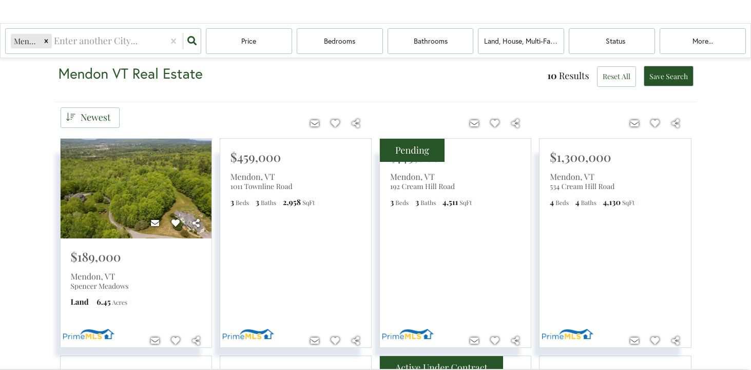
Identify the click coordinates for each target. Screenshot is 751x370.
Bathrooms (431, 41)
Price (248, 41)
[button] (46, 41)
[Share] (196, 223)
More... (702, 41)
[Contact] (155, 223)
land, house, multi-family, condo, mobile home (524, 41)
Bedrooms (339, 41)
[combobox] (55, 40)
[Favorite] (175, 223)
